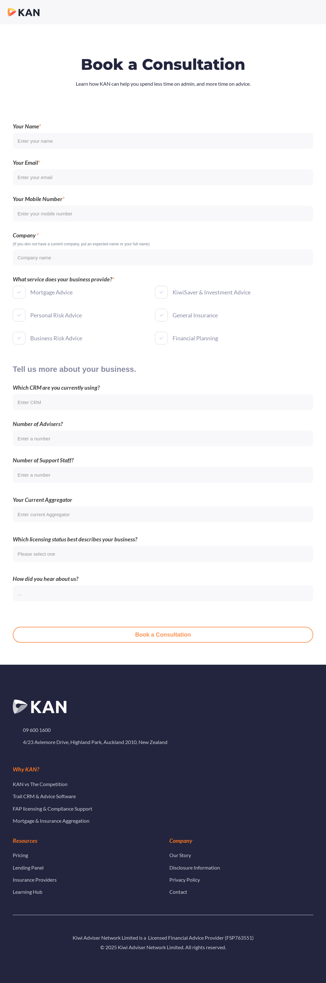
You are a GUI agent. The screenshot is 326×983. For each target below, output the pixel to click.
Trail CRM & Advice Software (44, 796)
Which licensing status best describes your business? (75, 546)
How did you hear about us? (45, 585)
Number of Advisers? (38, 431)
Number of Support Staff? (43, 467)
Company (25, 242)
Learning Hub (28, 892)
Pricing (20, 855)
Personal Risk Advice (56, 322)
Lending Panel (28, 867)
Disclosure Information (194, 867)
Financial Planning (195, 345)
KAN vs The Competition (40, 784)
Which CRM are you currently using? (56, 394)
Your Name (26, 133)
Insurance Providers (35, 880)
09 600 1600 (37, 730)
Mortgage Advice (51, 299)
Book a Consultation (163, 642)
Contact (178, 892)
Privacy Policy (184, 880)
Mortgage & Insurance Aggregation (51, 821)
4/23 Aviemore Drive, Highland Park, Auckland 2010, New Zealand (95, 742)
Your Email (25, 169)
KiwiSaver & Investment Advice (212, 299)
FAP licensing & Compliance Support (52, 809)
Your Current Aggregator (42, 506)
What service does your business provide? (62, 286)
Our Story (180, 855)
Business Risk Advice (56, 345)
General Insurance (195, 322)
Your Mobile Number (37, 206)
